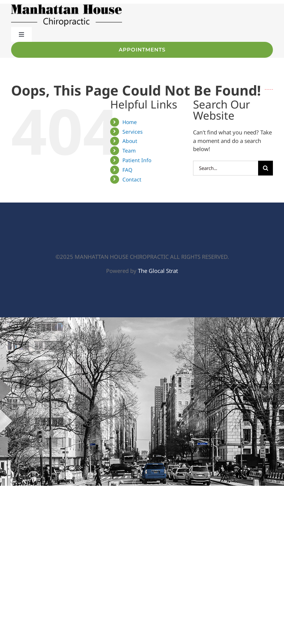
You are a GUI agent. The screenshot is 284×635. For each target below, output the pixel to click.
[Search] (265, 168)
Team (129, 150)
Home (129, 122)
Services (132, 131)
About (129, 140)
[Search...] (225, 168)
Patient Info (136, 160)
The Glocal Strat (158, 270)
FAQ (127, 169)
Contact (131, 179)
